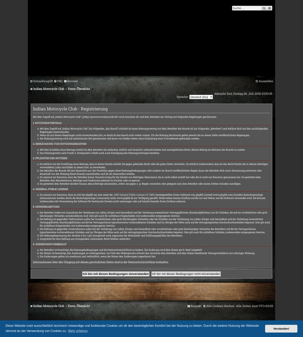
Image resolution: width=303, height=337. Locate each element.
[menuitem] (58, 81)
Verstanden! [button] (281, 328)
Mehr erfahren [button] (78, 331)
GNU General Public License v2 (131, 194)
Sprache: (182, 97)
